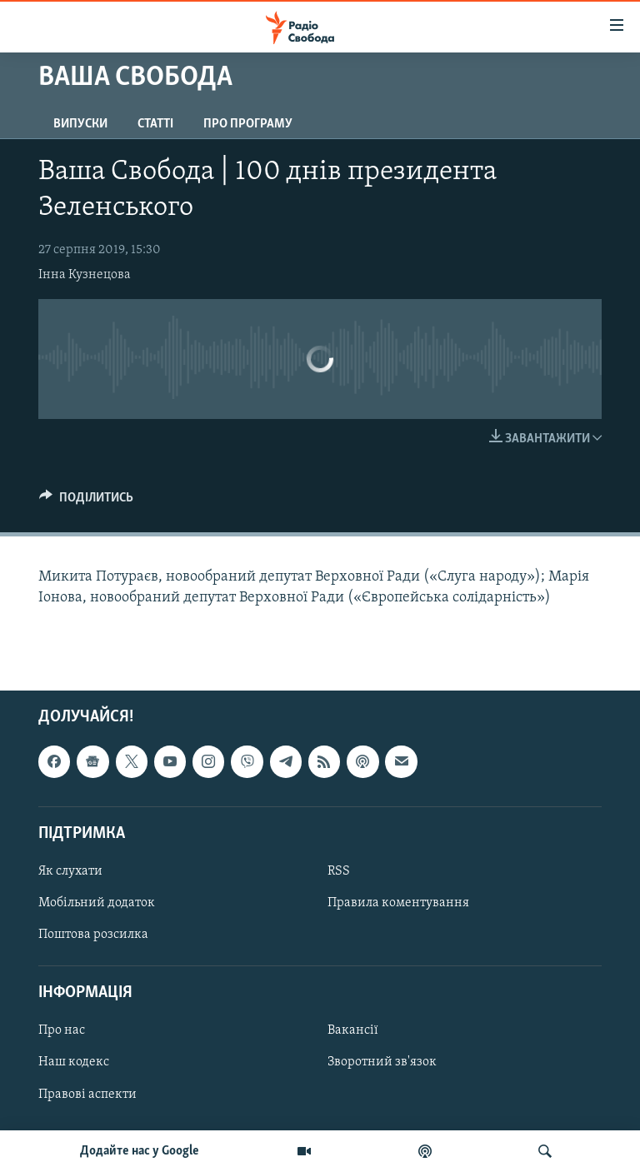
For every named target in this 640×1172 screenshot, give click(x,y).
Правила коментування (398, 903)
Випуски (80, 124)
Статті (155, 124)
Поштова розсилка (93, 934)
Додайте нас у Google (139, 1151)
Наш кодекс (73, 1062)
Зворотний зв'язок (382, 1062)
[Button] (86, 501)
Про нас (61, 1030)
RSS (339, 871)
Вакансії (353, 1030)
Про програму (247, 124)
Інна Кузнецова (84, 275)
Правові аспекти (87, 1093)
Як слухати (70, 871)
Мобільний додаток (96, 903)
